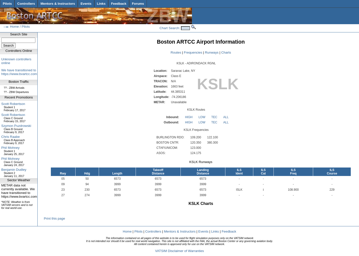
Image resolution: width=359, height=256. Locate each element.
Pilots (7, 3)
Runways (212, 52)
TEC (214, 117)
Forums (138, 3)
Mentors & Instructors (57, 3)
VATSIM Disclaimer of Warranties (179, 251)
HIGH (188, 117)
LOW (201, 117)
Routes (176, 52)
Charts (226, 52)
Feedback (118, 3)
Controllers (26, 3)
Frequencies (193, 52)
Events (86, 3)
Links (101, 3)
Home (14, 26)
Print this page (54, 218)
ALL (225, 117)
